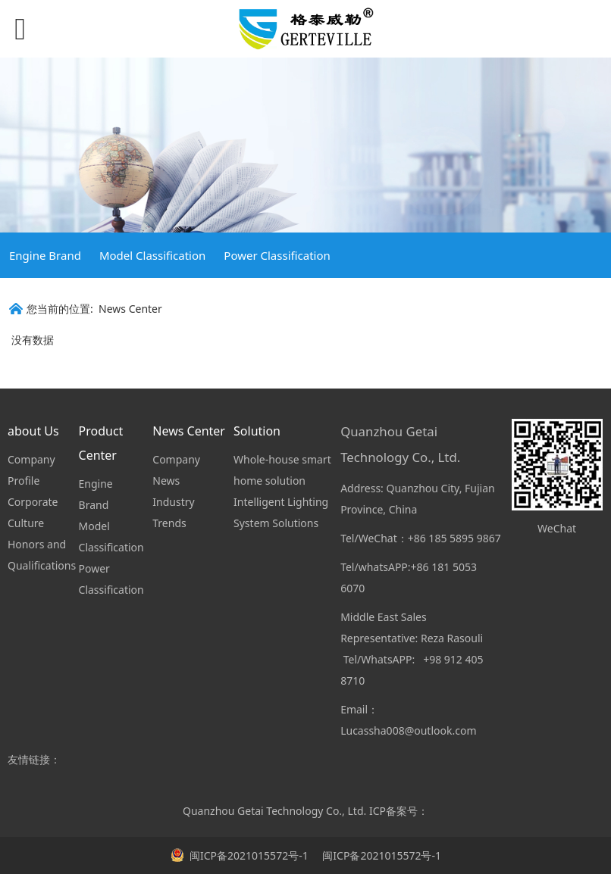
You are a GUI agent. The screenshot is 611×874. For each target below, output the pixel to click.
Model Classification (152, 255)
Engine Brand (45, 255)
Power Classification (277, 255)
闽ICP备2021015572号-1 (380, 855)
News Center (130, 308)
